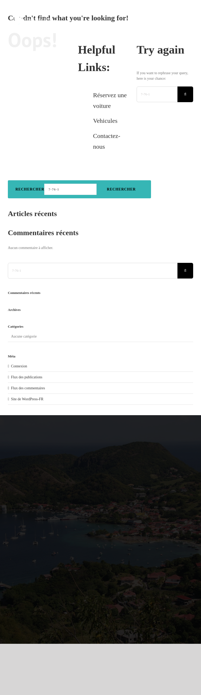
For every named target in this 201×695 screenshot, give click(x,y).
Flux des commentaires (28, 388)
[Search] (185, 94)
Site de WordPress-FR (27, 399)
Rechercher (29, 189)
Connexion (19, 366)
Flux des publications (26, 377)
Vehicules (105, 120)
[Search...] (157, 94)
